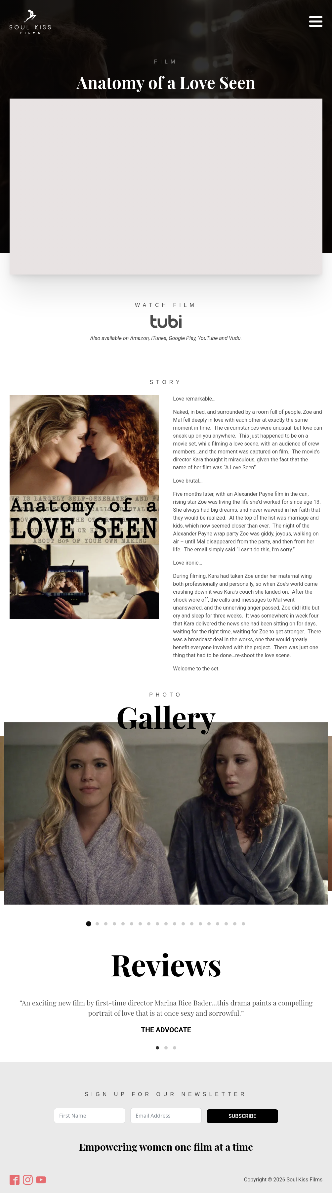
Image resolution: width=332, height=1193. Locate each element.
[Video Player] (166, 187)
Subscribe (242, 1116)
